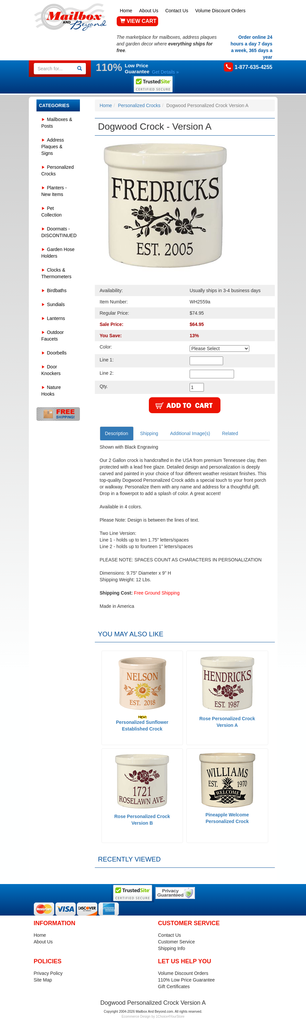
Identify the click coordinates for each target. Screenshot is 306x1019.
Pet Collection (51, 212)
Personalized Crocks (57, 170)
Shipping (149, 433)
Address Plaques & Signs (52, 146)
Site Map (43, 980)
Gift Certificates (174, 986)
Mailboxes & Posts (56, 123)
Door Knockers (51, 370)
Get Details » (165, 72)
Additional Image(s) (190, 433)
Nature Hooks (51, 391)
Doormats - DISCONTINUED (59, 232)
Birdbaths (57, 290)
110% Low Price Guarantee (186, 980)
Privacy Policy (48, 973)
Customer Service (176, 941)
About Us (148, 10)
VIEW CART (138, 21)
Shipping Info (171, 948)
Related (230, 433)
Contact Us (176, 10)
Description (116, 433)
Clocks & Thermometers (56, 273)
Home (126, 10)
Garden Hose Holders (58, 253)
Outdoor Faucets (52, 336)
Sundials (56, 304)
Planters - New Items (54, 191)
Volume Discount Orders (220, 10)
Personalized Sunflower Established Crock (142, 723)
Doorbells (57, 352)
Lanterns (56, 318)
